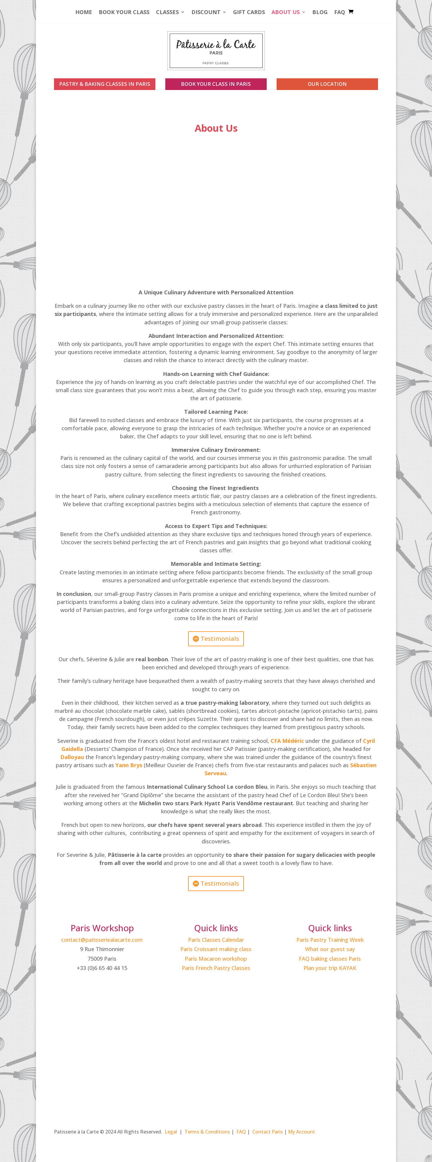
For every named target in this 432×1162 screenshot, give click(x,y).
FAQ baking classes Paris (330, 958)
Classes (167, 13)
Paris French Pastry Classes (216, 967)
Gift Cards (249, 13)
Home (83, 13)
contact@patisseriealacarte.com (102, 939)
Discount (205, 13)
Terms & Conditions (207, 1131)
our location (327, 83)
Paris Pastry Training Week (330, 939)
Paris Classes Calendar (216, 939)
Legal (171, 1131)
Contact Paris (267, 1131)
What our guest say (330, 949)
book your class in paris (216, 83)
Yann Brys (129, 765)
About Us (286, 13)
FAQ (339, 13)
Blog (320, 13)
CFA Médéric (287, 740)
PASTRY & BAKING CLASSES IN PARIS (104, 83)
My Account (301, 1131)
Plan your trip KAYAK (330, 967)
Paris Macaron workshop (216, 958)
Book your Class (124, 13)
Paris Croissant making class (215, 949)
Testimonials (220, 639)
